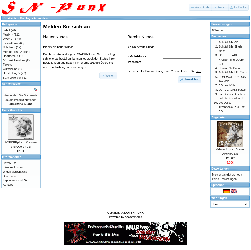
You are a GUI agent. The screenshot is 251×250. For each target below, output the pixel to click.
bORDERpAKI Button (232, 89)
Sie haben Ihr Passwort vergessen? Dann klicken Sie (164, 71)
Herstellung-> (11, 73)
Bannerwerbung (13, 77)
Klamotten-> (11, 43)
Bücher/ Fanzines (14, 60)
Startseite (10, 18)
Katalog (25, 18)
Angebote (218, 117)
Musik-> (8, 34)
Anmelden (41, 18)
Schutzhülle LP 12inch (233, 72)
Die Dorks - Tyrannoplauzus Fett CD (232, 107)
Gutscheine (10, 69)
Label (6, 30)
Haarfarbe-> (10, 55)
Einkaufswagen (221, 24)
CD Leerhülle (227, 85)
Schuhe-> (9, 47)
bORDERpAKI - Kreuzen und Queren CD (232, 59)
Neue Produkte (12, 110)
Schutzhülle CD (228, 42)
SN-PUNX (137, 212)
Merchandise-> (12, 51)
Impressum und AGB (16, 180)
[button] (200, 7)
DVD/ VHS (9, 38)
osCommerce (133, 216)
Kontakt (8, 184)
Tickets (7, 64)
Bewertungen (220, 168)
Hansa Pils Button (230, 68)
